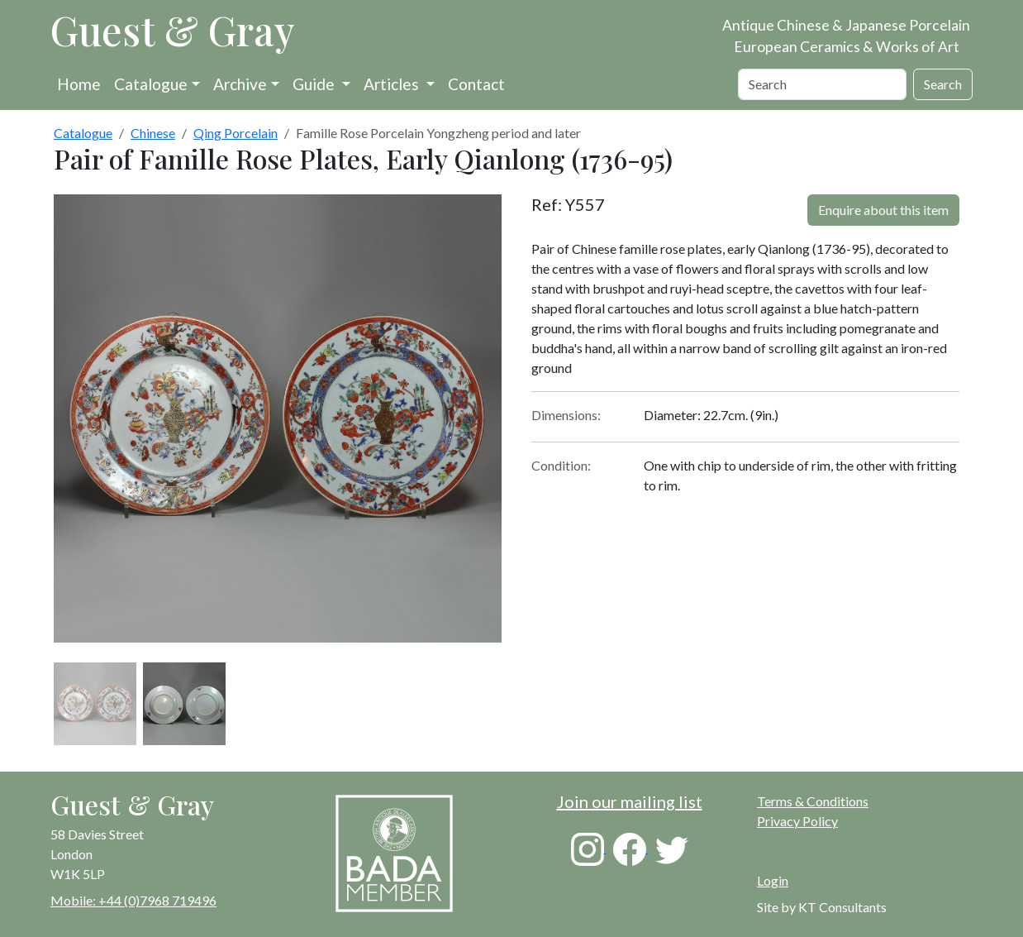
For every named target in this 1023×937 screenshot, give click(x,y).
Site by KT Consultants (822, 907)
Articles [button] (393, 83)
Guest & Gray (172, 29)
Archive (240, 83)
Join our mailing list (629, 801)
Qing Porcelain (235, 133)
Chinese (153, 133)
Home (79, 83)
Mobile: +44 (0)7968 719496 (133, 900)
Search (943, 84)
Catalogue (151, 83)
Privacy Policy (797, 821)
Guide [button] (315, 83)
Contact (476, 83)
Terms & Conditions (812, 801)
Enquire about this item (883, 210)
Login (772, 880)
